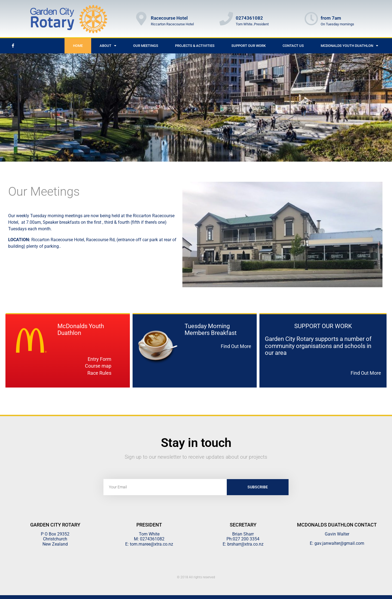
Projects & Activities (195, 46)
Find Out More (236, 346)
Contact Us (293, 46)
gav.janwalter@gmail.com (339, 543)
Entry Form (99, 359)
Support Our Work (248, 46)
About (108, 45)
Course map (98, 366)
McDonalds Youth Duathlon (349, 45)
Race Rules (99, 373)
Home (78, 46)
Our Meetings (145, 46)
